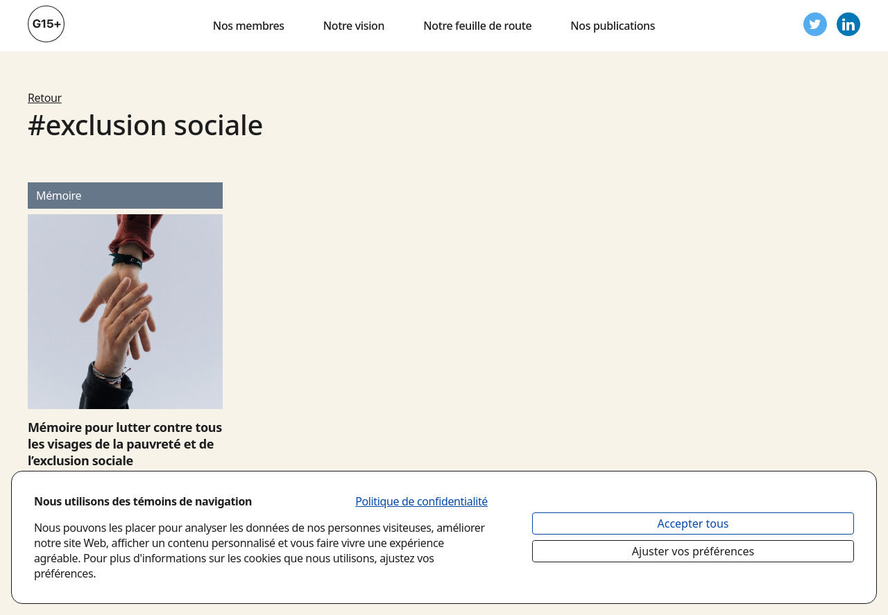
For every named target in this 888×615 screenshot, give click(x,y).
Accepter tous (692, 523)
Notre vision (353, 25)
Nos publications (612, 25)
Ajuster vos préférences (693, 551)
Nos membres (248, 25)
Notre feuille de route (477, 25)
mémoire (58, 195)
